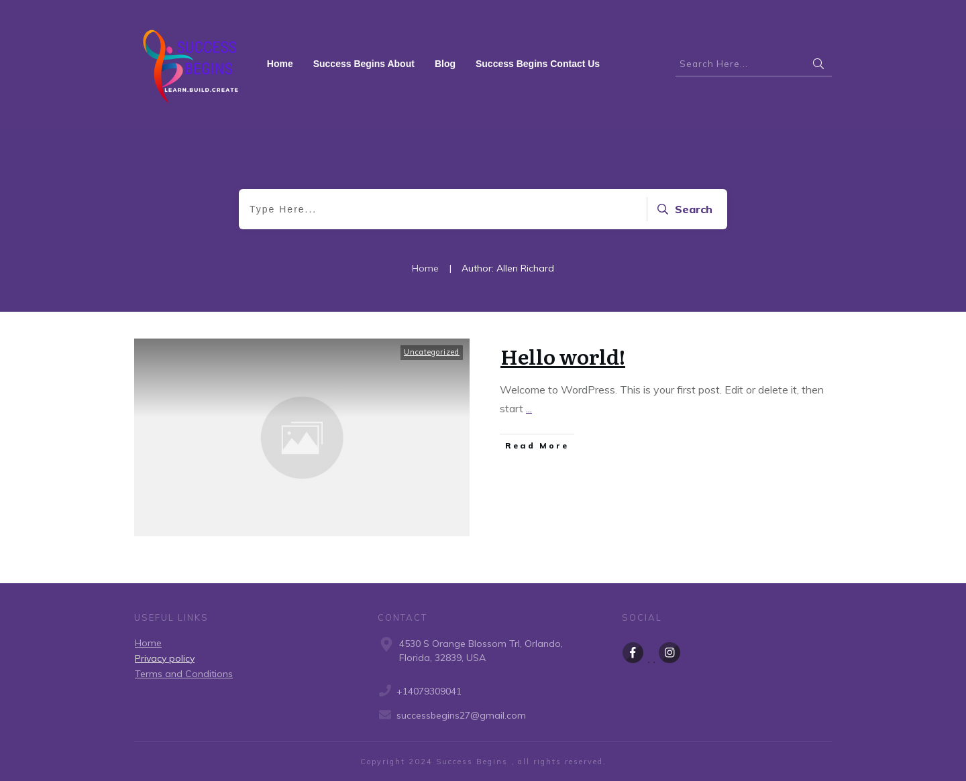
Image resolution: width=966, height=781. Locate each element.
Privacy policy (165, 658)
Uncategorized (432, 352)
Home (148, 643)
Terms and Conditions (184, 674)
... (529, 408)
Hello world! (562, 356)
